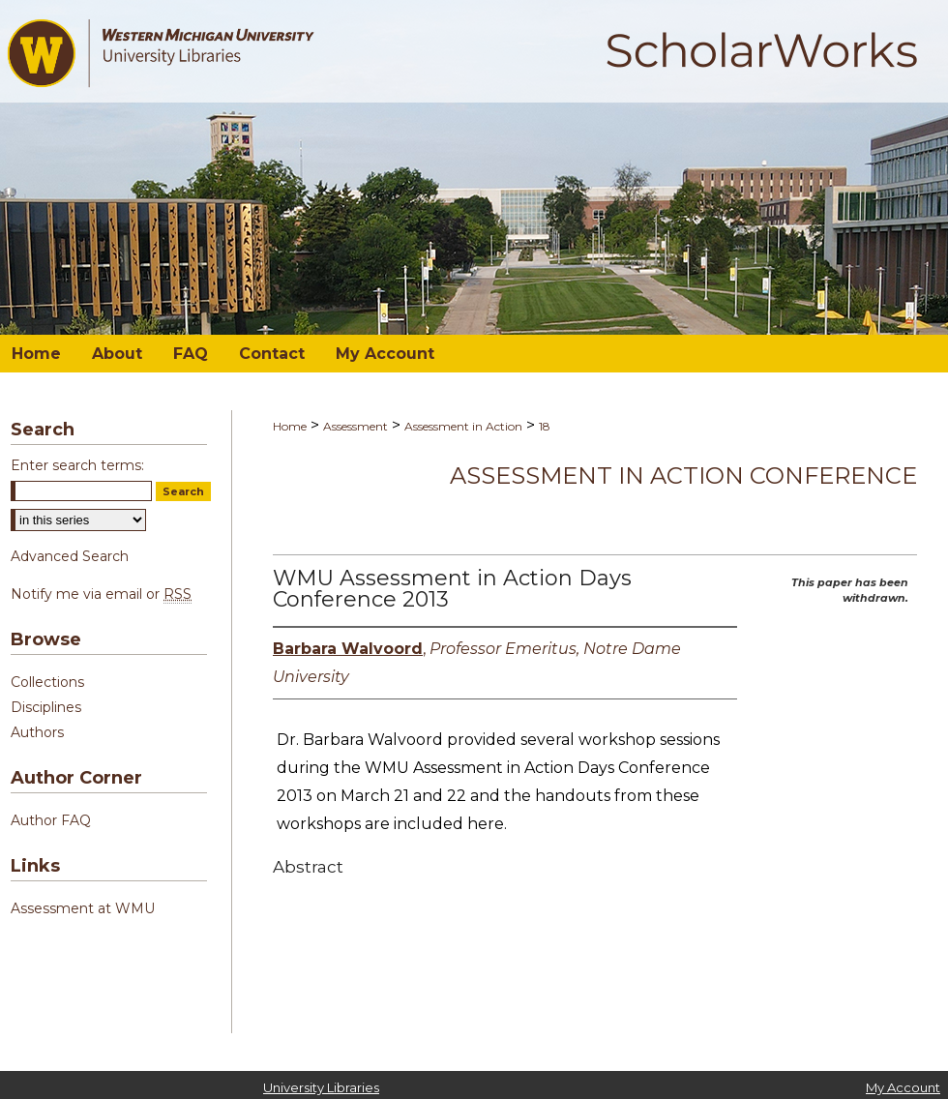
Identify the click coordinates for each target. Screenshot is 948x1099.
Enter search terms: (77, 465)
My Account (903, 1087)
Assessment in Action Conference (683, 475)
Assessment (355, 426)
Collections (47, 682)
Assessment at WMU (83, 908)
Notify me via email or (101, 594)
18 (544, 426)
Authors (37, 732)
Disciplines (46, 707)
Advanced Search (70, 556)
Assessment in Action (463, 426)
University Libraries (321, 1087)
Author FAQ (51, 820)
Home (290, 426)
